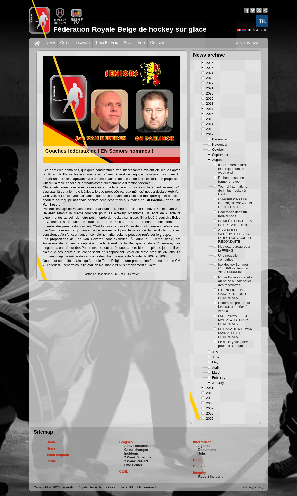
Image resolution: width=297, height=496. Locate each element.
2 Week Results (136, 461)
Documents (207, 450)
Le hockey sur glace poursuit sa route (233, 344)
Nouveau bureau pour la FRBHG (234, 248)
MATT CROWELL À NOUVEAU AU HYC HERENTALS (233, 320)
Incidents (131, 453)
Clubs (65, 43)
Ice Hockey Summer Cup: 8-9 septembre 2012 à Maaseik (233, 268)
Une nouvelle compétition (228, 257)
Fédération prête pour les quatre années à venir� (234, 307)
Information (202, 442)
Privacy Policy (253, 487)
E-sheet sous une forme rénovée (231, 179)
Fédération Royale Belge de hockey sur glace (130, 29)
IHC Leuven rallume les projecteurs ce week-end (233, 168)
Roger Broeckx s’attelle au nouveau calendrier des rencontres (235, 281)
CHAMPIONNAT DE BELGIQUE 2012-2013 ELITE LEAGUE (235, 203)
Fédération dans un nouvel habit (232, 214)
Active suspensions (140, 446)
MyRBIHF (260, 30)
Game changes (136, 450)
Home (51, 442)
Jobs (202, 453)
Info (141, 43)
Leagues (83, 43)
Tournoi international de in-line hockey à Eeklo (233, 190)
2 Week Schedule (137, 457)
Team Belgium (106, 43)
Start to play (247, 42)
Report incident (210, 476)
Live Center (133, 465)
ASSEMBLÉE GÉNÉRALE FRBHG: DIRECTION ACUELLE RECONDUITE (235, 235)
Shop (128, 43)
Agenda (204, 446)
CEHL (123, 471)
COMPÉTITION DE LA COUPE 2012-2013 (235, 223)
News (50, 43)
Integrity (199, 473)
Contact (157, 43)
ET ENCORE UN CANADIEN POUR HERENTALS (232, 294)
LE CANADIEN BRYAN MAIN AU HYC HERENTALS (235, 333)
